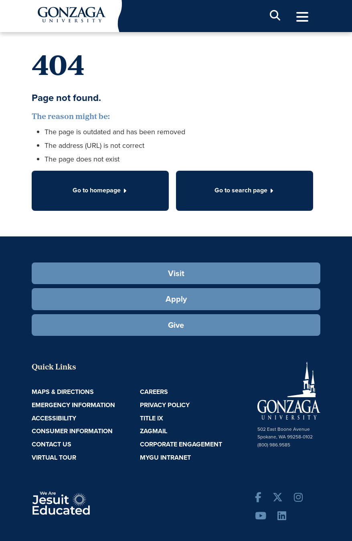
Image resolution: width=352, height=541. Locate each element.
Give (176, 325)
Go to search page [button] (244, 190)
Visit (176, 273)
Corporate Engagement (181, 444)
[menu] (302, 17)
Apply (176, 299)
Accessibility (54, 418)
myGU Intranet (165, 457)
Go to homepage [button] (100, 190)
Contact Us (51, 444)
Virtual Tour (54, 457)
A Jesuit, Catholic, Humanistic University (84, 503)
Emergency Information (73, 405)
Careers (154, 391)
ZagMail (153, 431)
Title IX (151, 418)
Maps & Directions (63, 391)
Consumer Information (72, 431)
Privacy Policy (165, 405)
